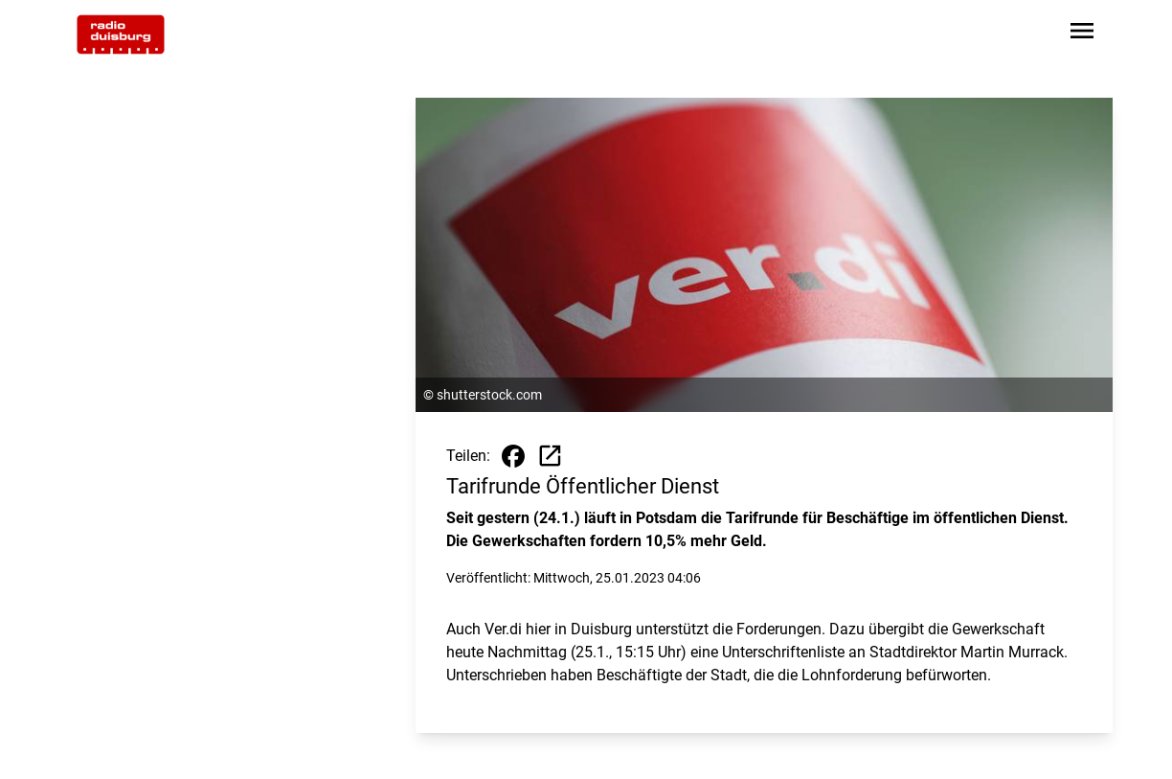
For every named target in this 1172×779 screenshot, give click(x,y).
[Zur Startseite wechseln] (121, 34)
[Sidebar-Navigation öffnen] (1082, 34)
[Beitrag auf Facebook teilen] (513, 456)
